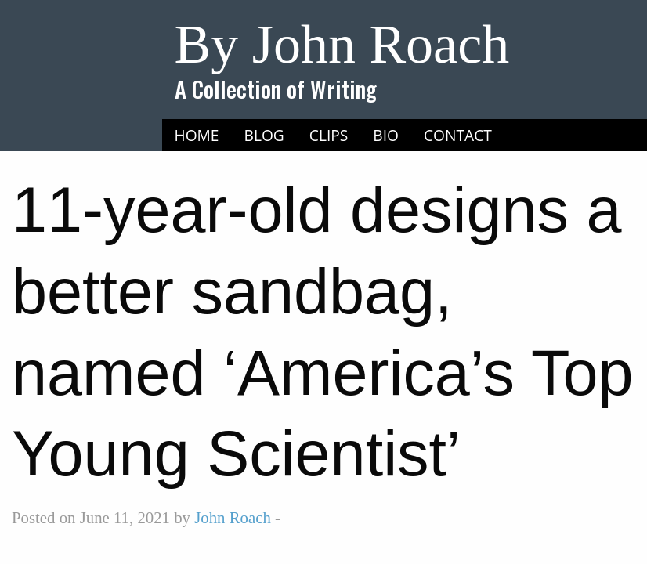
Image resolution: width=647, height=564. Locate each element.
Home (197, 135)
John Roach (232, 517)
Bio (386, 135)
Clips (329, 135)
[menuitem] (197, 135)
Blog (264, 135)
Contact (458, 135)
